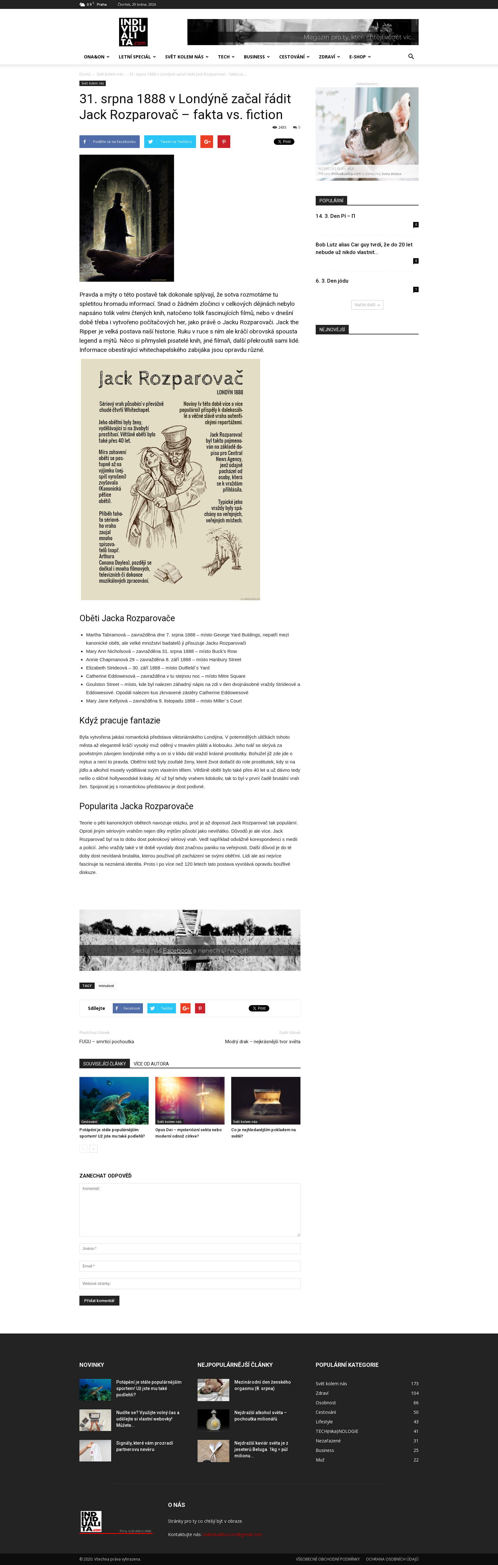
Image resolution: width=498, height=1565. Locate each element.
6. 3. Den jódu (332, 281)
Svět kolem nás (187, 57)
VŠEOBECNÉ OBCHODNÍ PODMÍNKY (328, 1559)
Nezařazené (328, 1441)
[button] (411, 56)
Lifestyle (324, 1422)
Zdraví (329, 57)
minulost (106, 985)
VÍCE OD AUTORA (151, 1063)
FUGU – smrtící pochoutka (106, 1041)
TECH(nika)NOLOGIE (337, 1431)
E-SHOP (360, 57)
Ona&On (97, 57)
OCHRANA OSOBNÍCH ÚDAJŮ (392, 1559)
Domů (85, 74)
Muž (320, 1460)
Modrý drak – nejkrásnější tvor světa (262, 1041)
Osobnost (326, 1403)
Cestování (294, 57)
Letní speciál (137, 57)
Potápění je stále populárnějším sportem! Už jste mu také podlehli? (149, 1388)
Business (257, 57)
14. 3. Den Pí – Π (335, 216)
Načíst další (367, 304)
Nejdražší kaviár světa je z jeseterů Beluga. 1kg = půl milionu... (261, 1449)
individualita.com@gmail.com (232, 1534)
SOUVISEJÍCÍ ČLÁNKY (104, 1063)
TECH (226, 57)
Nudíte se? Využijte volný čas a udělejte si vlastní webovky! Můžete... (147, 1419)
